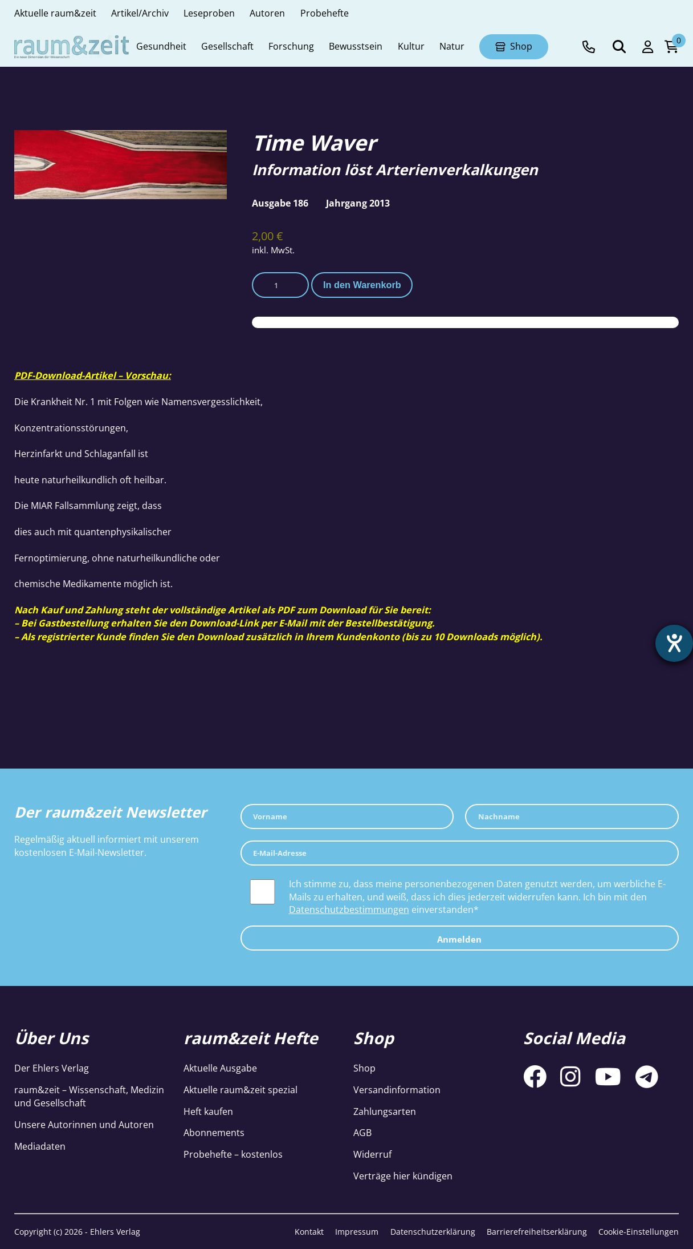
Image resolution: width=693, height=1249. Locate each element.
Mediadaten (40, 1146)
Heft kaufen (208, 1111)
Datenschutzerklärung (432, 1231)
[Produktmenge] (280, 284)
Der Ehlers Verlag (51, 1068)
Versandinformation (397, 1090)
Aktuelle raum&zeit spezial (240, 1090)
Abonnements (214, 1132)
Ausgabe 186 (280, 203)
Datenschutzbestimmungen (349, 909)
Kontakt (309, 1231)
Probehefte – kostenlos (233, 1154)
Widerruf (372, 1154)
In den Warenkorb (362, 285)
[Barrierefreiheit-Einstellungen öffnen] (674, 643)
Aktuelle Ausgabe (220, 1068)
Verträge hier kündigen (403, 1176)
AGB (362, 1132)
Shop (364, 1068)
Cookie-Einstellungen (638, 1231)
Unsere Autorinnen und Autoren (84, 1124)
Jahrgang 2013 (358, 203)
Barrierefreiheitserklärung (537, 1231)
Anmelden (459, 939)
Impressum (356, 1231)
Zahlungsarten (384, 1111)
